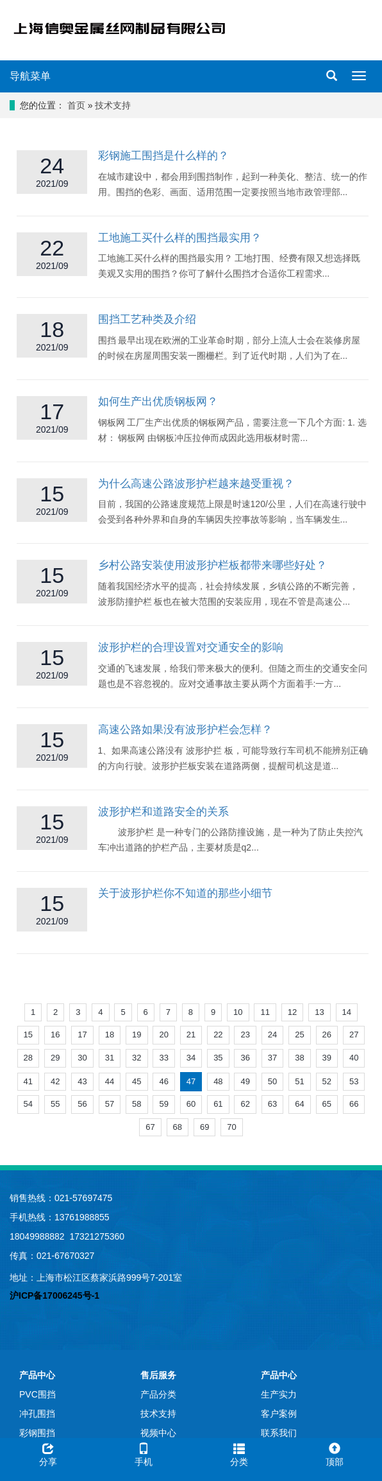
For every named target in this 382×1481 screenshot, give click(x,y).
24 (272, 1034)
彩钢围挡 (37, 1433)
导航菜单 (30, 76)
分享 (48, 1453)
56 (82, 1104)
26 (326, 1034)
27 (353, 1034)
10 (237, 1012)
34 (191, 1057)
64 (299, 1104)
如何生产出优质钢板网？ (158, 401)
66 (353, 1104)
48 (217, 1081)
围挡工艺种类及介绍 (147, 319)
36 (244, 1057)
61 (217, 1104)
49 (244, 1081)
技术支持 (113, 105)
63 (272, 1104)
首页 (76, 105)
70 (231, 1127)
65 (326, 1104)
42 (55, 1081)
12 (292, 1012)
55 (55, 1104)
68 (177, 1127)
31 (109, 1057)
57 (109, 1104)
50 (272, 1081)
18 (109, 1034)
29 (55, 1057)
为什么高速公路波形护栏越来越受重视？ (196, 484)
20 (163, 1034)
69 (204, 1127)
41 (28, 1081)
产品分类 (158, 1394)
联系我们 (279, 1433)
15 (28, 1034)
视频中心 (158, 1433)
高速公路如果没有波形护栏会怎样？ (185, 729)
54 (28, 1104)
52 (326, 1081)
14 (346, 1012)
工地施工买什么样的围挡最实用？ (180, 238)
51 (299, 1081)
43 (82, 1081)
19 (136, 1034)
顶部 (334, 1453)
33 (163, 1057)
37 (272, 1057)
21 (191, 1034)
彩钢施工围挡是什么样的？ (163, 156)
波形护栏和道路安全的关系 (163, 812)
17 (82, 1034)
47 (191, 1081)
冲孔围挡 (37, 1413)
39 (326, 1057)
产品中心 (37, 1375)
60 (191, 1104)
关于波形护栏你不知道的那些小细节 (185, 893)
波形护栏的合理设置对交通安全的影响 (190, 647)
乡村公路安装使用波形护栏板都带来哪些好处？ (212, 565)
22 (217, 1034)
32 (136, 1057)
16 (55, 1034)
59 (163, 1104)
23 (244, 1034)
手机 (143, 1453)
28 (28, 1057)
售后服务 (158, 1375)
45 (136, 1081)
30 (82, 1057)
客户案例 (279, 1413)
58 (136, 1104)
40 (353, 1057)
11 (264, 1012)
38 (299, 1057)
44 (109, 1081)
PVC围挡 (37, 1394)
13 (319, 1012)
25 (299, 1034)
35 (217, 1057)
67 (149, 1127)
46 (163, 1081)
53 (353, 1081)
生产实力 (279, 1394)
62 (244, 1104)
